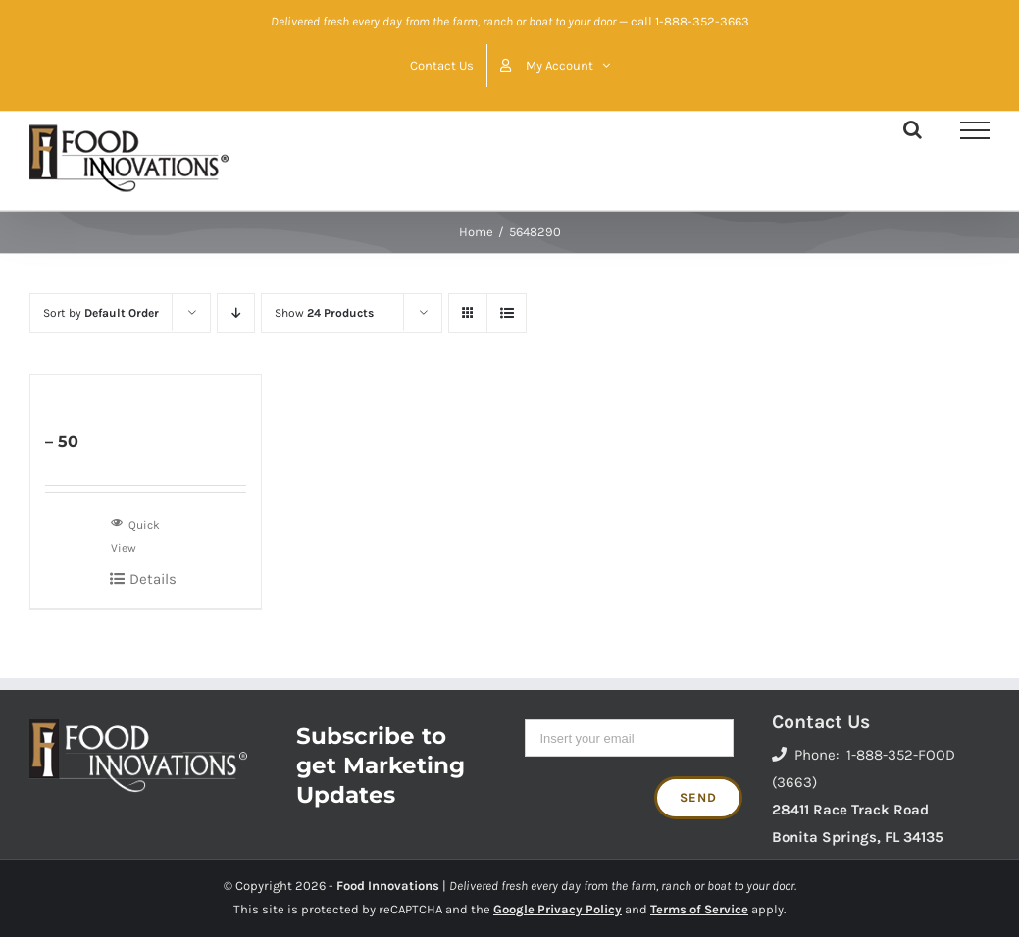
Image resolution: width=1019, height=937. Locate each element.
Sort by (101, 313)
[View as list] (506, 313)
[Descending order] (236, 313)
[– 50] (145, 391)
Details (153, 579)
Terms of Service (699, 909)
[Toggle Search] (912, 129)
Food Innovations (387, 885)
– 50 (61, 441)
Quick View (135, 534)
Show (324, 313)
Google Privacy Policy (557, 909)
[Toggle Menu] (975, 130)
